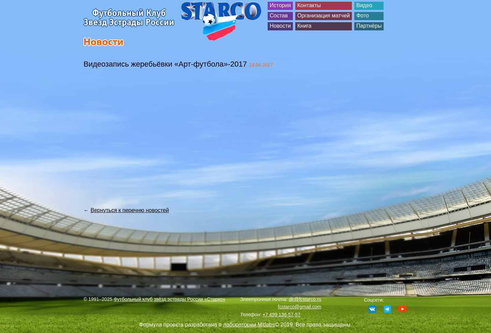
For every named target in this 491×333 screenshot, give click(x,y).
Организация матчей (323, 15)
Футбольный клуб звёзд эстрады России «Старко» (169, 299)
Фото (362, 15)
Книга (304, 26)
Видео (364, 5)
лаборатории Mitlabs (249, 325)
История (280, 5)
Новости (280, 26)
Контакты (309, 5)
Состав (279, 15)
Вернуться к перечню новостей (129, 210)
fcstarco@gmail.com (299, 306)
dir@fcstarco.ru (305, 299)
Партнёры (369, 26)
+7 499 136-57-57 (281, 314)
